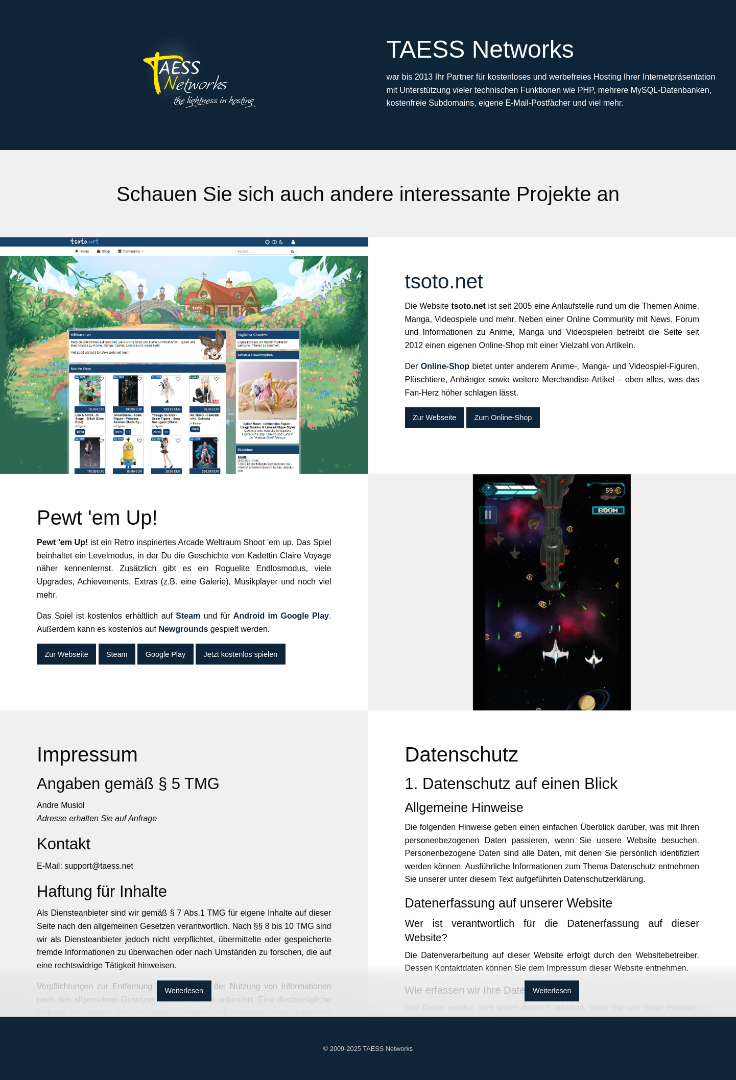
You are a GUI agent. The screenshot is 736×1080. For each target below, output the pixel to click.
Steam (117, 654)
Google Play (165, 654)
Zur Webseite (434, 417)
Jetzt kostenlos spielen (240, 654)
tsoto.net (184, 355)
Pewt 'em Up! (552, 592)
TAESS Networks (388, 1048)
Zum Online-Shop (503, 417)
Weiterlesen (183, 991)
